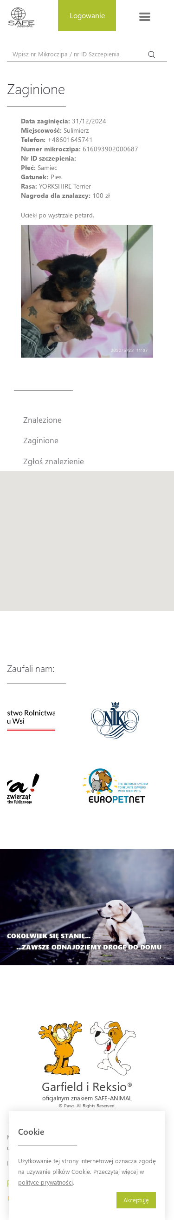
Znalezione (42, 419)
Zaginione (40, 440)
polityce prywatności (45, 1182)
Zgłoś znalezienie (53, 461)
